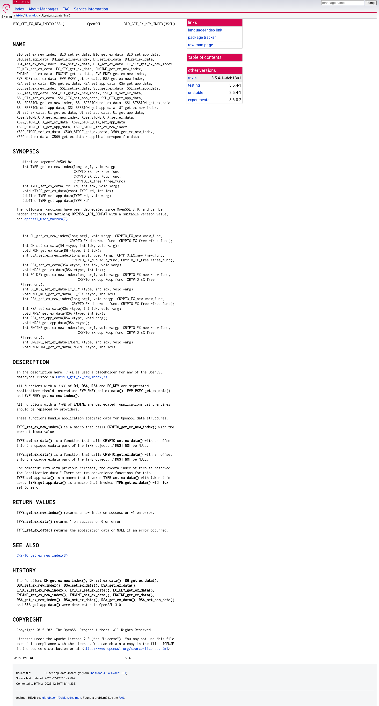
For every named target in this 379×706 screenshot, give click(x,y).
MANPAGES (21, 1)
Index (19, 9)
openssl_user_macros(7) (46, 219)
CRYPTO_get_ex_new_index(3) (81, 377)
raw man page (200, 45)
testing (194, 85)
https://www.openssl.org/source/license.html (126, 648)
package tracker (202, 37)
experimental (199, 100)
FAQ (66, 9)
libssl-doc (31, 15)
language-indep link (205, 30)
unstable (195, 92)
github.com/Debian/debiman (61, 697)
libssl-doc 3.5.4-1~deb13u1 (108, 673)
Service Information (91, 9)
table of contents (205, 57)
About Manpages (43, 9)
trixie (19, 15)
